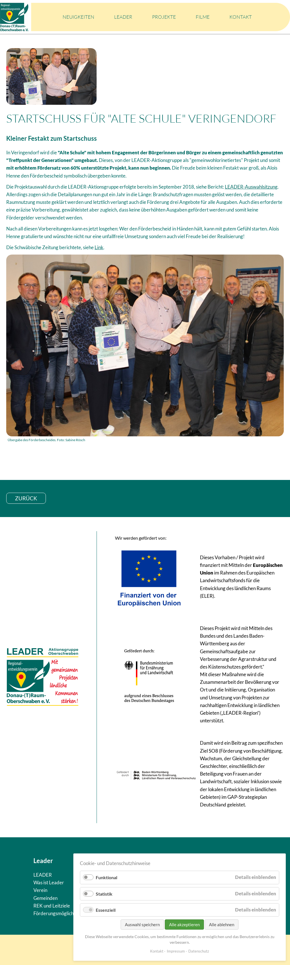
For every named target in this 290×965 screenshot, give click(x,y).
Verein (40, 890)
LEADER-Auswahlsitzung (251, 187)
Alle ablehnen (221, 924)
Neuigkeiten (78, 17)
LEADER (123, 17)
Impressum (176, 951)
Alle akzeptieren (184, 924)
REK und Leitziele (51, 906)
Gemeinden (45, 898)
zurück (26, 498)
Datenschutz (198, 951)
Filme (203, 17)
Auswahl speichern (142, 924)
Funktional (106, 877)
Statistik (104, 893)
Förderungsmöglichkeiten (59, 913)
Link (99, 247)
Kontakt (240, 17)
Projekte (164, 17)
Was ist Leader (48, 882)
